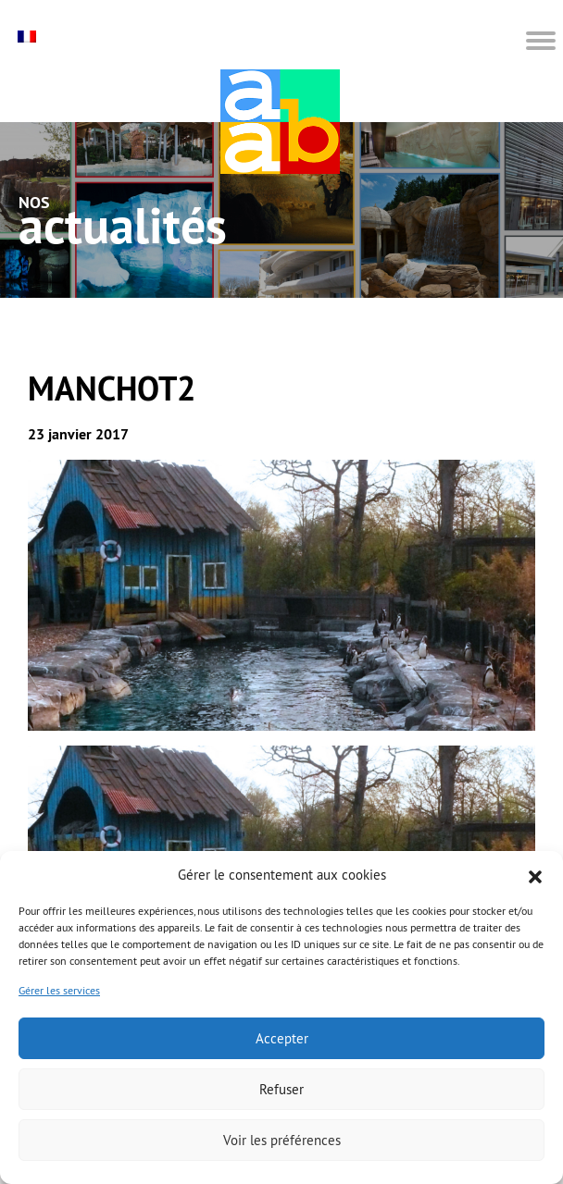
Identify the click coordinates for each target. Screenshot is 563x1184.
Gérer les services (59, 990)
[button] (535, 875)
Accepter (282, 1038)
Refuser (281, 1089)
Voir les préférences (282, 1140)
